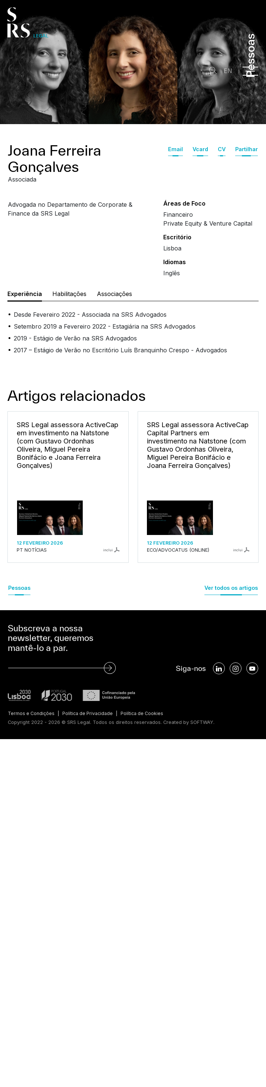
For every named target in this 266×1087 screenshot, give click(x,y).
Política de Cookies (146, 713)
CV (222, 149)
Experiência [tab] (24, 293)
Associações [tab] (114, 293)
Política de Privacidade (89, 713)
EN (226, 70)
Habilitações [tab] (69, 293)
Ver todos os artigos (231, 588)
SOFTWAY (202, 722)
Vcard (200, 149)
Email (175, 149)
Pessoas (19, 588)
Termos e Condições (31, 713)
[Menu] (250, 71)
